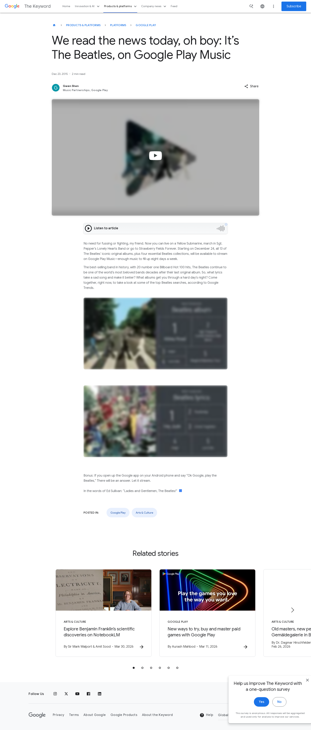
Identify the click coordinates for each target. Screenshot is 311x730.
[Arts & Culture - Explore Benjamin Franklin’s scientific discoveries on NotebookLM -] (103, 613)
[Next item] (292, 610)
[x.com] (66, 694)
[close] (298, 685)
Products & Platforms (83, 25)
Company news (154, 6)
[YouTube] (77, 694)
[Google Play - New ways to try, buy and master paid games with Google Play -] (207, 613)
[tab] (133, 667)
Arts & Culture (144, 512)
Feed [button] (174, 6)
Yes (252, 707)
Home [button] (66, 6)
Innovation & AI (87, 6)
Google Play (146, 25)
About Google (95, 715)
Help (206, 715)
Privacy (58, 715)
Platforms (118, 25)
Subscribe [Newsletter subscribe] (294, 6)
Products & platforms (121, 6)
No (271, 707)
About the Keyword (157, 715)
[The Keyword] (54, 25)
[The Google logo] (37, 715)
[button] (251, 86)
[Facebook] (88, 694)
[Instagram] (55, 694)
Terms (74, 715)
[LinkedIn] (99, 694)
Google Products (123, 715)
